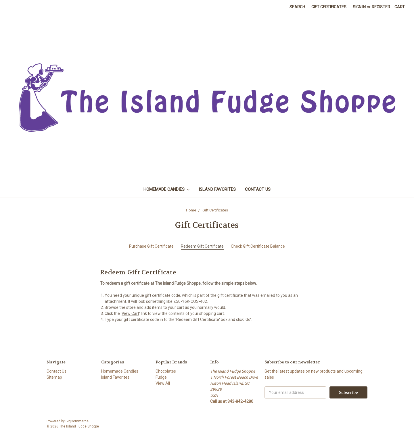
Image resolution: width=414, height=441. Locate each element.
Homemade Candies (166, 189)
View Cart (130, 313)
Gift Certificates (328, 7)
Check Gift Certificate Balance (258, 246)
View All (163, 383)
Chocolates (166, 371)
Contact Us (258, 189)
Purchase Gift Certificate (151, 246)
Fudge (161, 377)
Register (381, 7)
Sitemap (54, 377)
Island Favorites (217, 189)
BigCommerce (77, 421)
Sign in (359, 7)
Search (297, 7)
